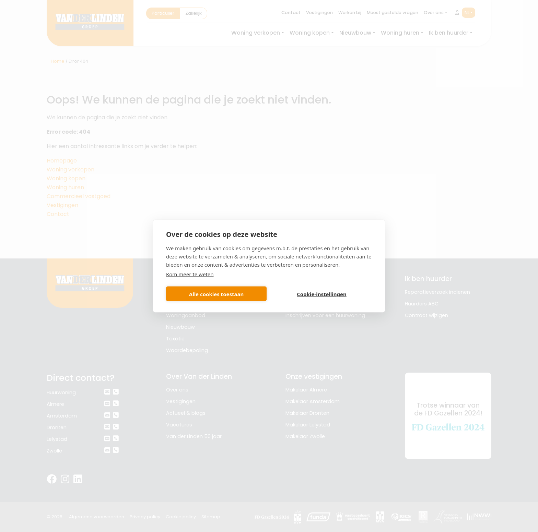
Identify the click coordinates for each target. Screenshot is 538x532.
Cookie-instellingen (322, 293)
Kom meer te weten (190, 274)
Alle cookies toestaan (216, 293)
